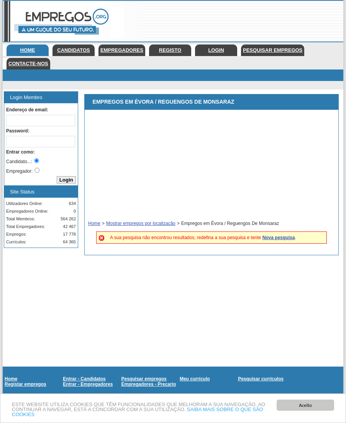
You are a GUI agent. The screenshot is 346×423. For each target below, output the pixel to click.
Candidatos (73, 50)
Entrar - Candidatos (84, 379)
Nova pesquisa (278, 237)
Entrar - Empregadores (88, 384)
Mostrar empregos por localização (140, 223)
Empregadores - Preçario (148, 384)
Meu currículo (195, 379)
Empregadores (121, 50)
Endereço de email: (27, 109)
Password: (18, 131)
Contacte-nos (28, 63)
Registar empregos (25, 384)
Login (216, 50)
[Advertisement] (38, 292)
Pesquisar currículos (261, 379)
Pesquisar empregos (272, 50)
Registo (170, 50)
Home (27, 50)
